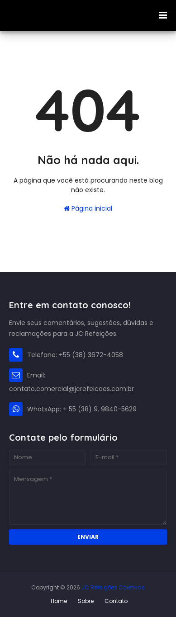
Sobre (86, 601)
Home (59, 601)
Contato (116, 601)
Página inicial (88, 208)
